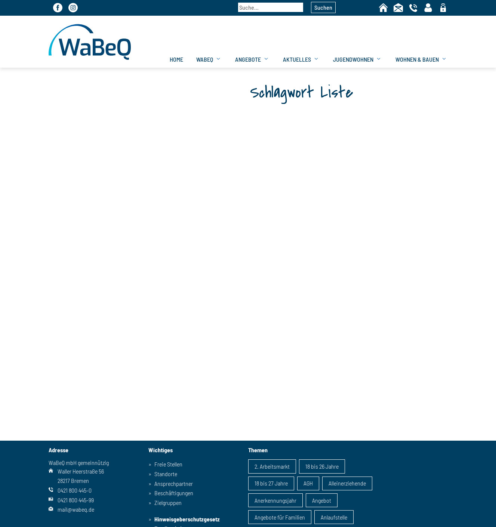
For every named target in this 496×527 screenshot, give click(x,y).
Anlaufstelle (334, 517)
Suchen (323, 7)
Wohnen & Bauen (417, 59)
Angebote (248, 59)
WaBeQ (204, 59)
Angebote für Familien (280, 517)
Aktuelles (297, 59)
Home (383, 7)
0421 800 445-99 (76, 499)
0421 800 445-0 (75, 490)
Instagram (73, 7)
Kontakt (398, 7)
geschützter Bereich (443, 8)
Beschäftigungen (173, 492)
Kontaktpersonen (428, 7)
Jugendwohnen (353, 59)
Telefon (413, 7)
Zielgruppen (168, 502)
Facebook (57, 7)
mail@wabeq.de (76, 509)
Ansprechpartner (173, 483)
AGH (308, 483)
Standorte (165, 473)
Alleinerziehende (347, 483)
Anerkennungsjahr (275, 500)
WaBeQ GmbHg (90, 42)
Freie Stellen (168, 464)
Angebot (321, 500)
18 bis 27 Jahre (271, 483)
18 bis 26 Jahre (322, 466)
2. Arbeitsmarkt (272, 466)
